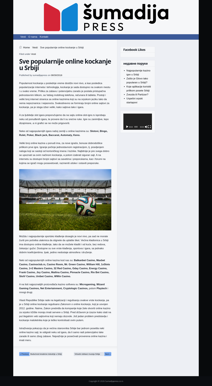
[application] (137, 122)
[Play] (127, 126)
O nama (32, 36)
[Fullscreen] (149, 126)
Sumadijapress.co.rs (114, 381)
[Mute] (146, 126)
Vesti (23, 36)
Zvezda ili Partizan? (137, 94)
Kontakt (44, 36)
